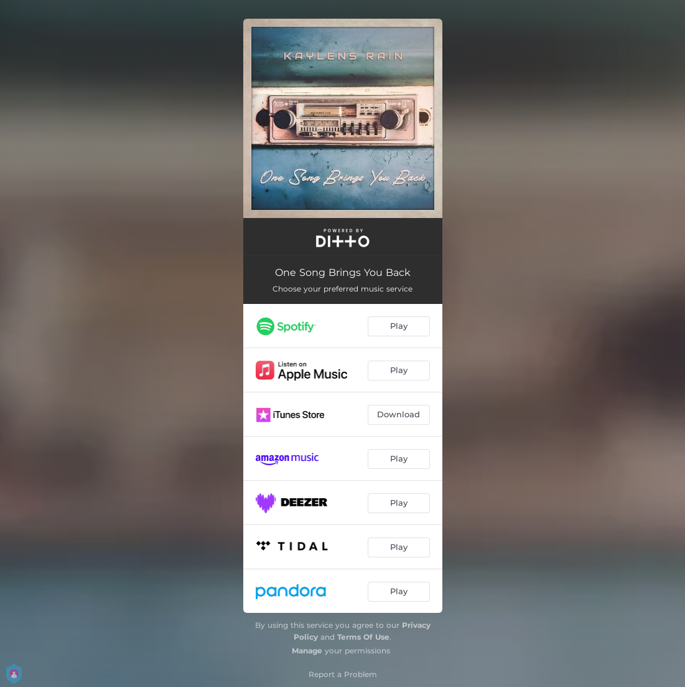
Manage (307, 650)
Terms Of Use (363, 637)
